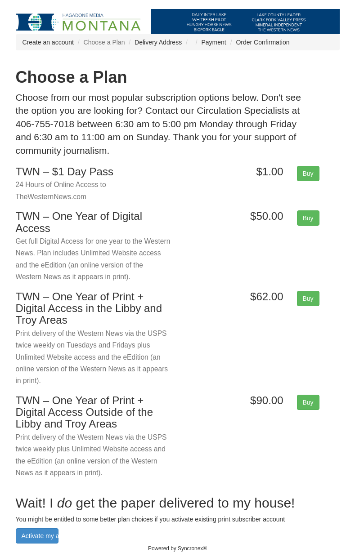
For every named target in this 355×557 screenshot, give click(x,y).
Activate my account (40, 535)
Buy (308, 173)
